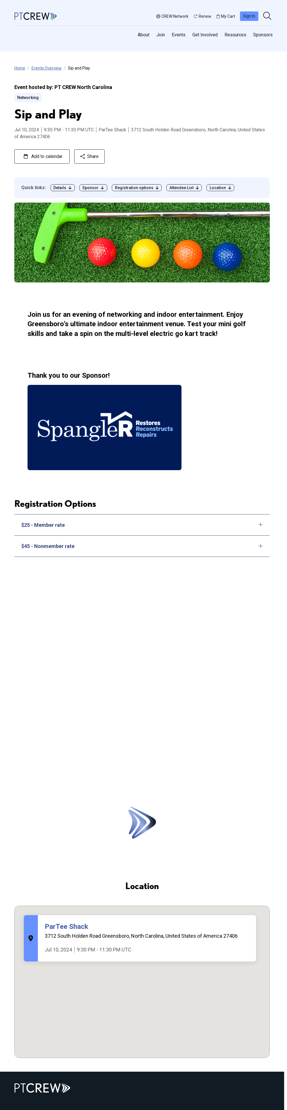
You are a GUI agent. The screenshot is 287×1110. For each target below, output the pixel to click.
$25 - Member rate (142, 525)
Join (160, 34)
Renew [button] (202, 16)
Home (19, 68)
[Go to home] (35, 16)
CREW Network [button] (172, 16)
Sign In (249, 16)
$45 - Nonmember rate (142, 546)
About (143, 34)
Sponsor (93, 187)
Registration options (137, 187)
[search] (268, 16)
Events (179, 34)
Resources (235, 34)
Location (220, 187)
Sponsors (263, 34)
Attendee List (184, 187)
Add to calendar (43, 156)
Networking (28, 97)
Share (89, 156)
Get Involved (205, 34)
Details (62, 187)
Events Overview (47, 68)
